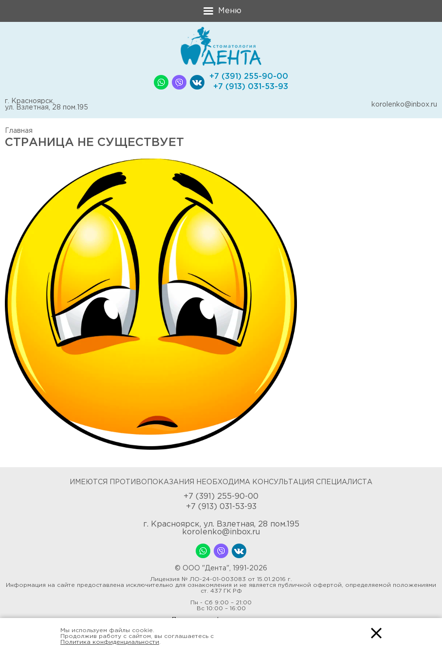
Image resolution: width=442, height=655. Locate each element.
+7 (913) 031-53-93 (250, 87)
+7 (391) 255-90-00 (248, 76)
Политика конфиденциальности (109, 642)
